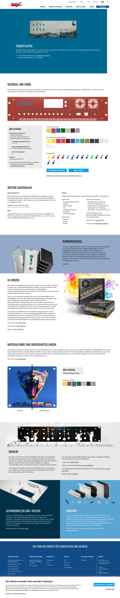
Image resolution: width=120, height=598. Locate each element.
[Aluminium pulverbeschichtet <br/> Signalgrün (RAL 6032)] (82, 141)
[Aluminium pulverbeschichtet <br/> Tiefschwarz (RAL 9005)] (92, 141)
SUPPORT (91, 7)
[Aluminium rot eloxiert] (53, 130)
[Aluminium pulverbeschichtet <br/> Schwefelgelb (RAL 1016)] (49, 141)
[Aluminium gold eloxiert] (49, 130)
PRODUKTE (42, 7)
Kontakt (20, 329)
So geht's (66, 264)
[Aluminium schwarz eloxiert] (73, 130)
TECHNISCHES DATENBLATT (56, 170)
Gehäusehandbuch (72, 530)
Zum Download (33, 565)
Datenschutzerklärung (19, 593)
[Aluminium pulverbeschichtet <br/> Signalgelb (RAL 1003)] (53, 141)
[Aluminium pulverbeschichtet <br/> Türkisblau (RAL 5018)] (77, 141)
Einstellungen (110, 589)
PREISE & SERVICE (81, 7)
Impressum (49, 565)
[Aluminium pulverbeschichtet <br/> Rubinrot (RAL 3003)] (68, 141)
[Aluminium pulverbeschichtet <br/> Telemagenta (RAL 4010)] (58, 141)
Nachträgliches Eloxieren (17, 166)
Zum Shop (83, 560)
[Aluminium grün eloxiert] (63, 130)
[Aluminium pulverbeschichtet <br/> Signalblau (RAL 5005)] (73, 141)
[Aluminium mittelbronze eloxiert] (68, 130)
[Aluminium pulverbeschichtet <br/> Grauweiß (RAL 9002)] (49, 146)
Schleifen (30, 164)
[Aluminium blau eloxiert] (58, 130)
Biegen (33, 59)
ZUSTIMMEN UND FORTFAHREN (104, 584)
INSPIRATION (69, 7)
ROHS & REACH (78, 170)
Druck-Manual (21, 326)
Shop (82, 2)
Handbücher (67, 565)
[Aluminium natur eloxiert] (77, 130)
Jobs (88, 2)
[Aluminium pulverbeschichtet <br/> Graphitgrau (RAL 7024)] (97, 141)
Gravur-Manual (88, 465)
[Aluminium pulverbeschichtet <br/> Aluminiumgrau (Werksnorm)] (101, 141)
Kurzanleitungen (68, 567)
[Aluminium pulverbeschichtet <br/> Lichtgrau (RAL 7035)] (106, 141)
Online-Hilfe (100, 220)
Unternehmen (50, 560)
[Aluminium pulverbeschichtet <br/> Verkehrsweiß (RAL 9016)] (53, 146)
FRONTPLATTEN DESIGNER (55, 7)
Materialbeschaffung (101, 223)
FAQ (65, 560)
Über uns (95, 2)
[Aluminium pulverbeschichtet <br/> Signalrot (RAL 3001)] (63, 141)
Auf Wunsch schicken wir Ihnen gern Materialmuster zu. (64, 176)
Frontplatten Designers (35, 57)
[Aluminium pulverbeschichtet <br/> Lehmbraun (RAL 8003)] (87, 141)
